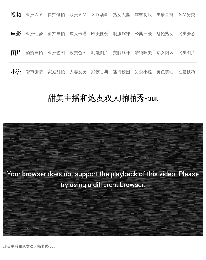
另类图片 (186, 52)
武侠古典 (99, 71)
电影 (16, 34)
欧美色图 (78, 52)
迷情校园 (121, 71)
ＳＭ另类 (186, 14)
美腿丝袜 (121, 52)
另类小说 (143, 71)
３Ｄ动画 (99, 14)
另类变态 (186, 33)
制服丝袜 (121, 33)
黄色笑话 (165, 71)
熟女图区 (165, 52)
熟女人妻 (121, 14)
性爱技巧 (186, 71)
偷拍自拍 (56, 33)
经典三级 (143, 33)
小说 (16, 72)
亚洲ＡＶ (34, 14)
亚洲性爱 (34, 33)
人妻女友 (78, 71)
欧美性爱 (99, 33)
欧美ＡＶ (78, 14)
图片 (16, 53)
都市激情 (34, 71)
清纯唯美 (143, 52)
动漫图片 (99, 52)
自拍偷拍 (56, 14)
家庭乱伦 (56, 71)
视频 (16, 15)
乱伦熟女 (165, 33)
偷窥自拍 (34, 52)
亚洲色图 (56, 52)
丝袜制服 (143, 14)
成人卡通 (78, 33)
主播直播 (165, 14)
